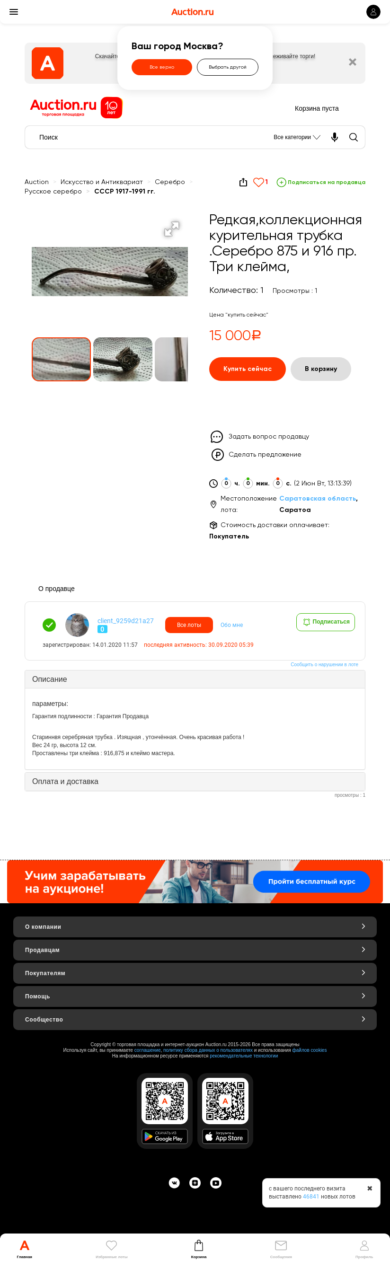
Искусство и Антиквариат (102, 182)
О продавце (56, 588)
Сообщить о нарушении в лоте (324, 664)
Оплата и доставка (65, 781)
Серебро (170, 182)
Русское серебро (53, 191)
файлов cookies (309, 1050)
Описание (49, 679)
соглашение (147, 1050)
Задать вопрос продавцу (269, 436)
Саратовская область (317, 498)
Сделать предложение (265, 454)
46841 (311, 1196)
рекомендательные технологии (244, 1055)
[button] (172, 229)
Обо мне (232, 625)
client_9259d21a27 (126, 621)
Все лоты (189, 625)
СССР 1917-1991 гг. (124, 191)
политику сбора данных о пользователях (208, 1050)
